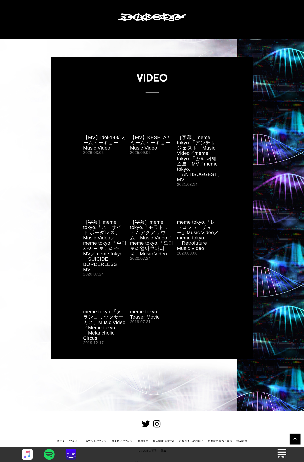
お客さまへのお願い (191, 441)
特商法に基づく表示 (220, 441)
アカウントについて (95, 441)
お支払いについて (122, 441)
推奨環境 (241, 441)
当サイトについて (67, 441)
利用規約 (143, 441)
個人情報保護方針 (164, 441)
